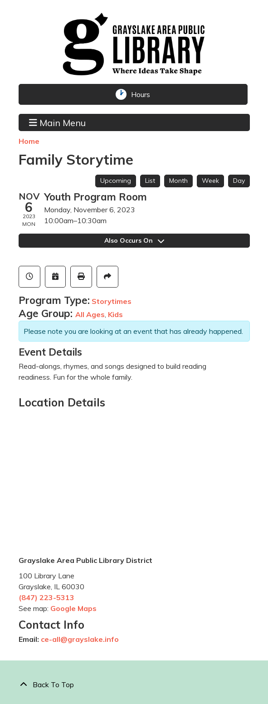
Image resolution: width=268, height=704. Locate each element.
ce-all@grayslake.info (80, 639)
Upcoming (115, 180)
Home (29, 141)
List (150, 180)
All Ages (90, 314)
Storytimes (112, 301)
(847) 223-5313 (46, 597)
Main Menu (57, 122)
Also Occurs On (134, 240)
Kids (115, 314)
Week (210, 180)
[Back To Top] (134, 684)
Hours (144, 94)
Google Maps (73, 608)
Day (239, 180)
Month (178, 180)
